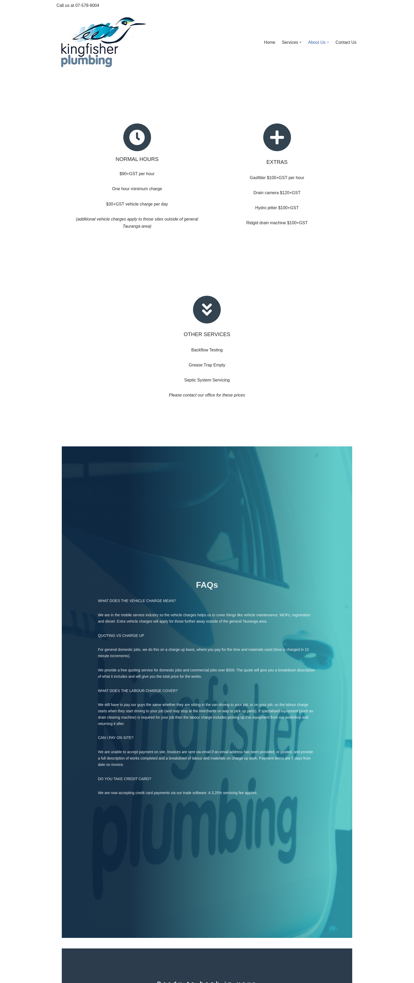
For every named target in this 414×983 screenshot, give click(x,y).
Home (269, 42)
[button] (300, 42)
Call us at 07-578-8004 (78, 5)
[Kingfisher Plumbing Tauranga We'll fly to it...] (103, 42)
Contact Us (346, 42)
